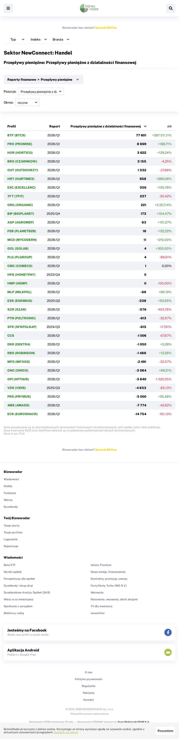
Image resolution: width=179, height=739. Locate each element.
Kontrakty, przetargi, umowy (109, 578)
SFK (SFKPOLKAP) (22, 327)
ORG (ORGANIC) (20, 205)
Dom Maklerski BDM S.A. (134, 722)
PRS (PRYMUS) (19, 396)
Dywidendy (11, 506)
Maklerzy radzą (14, 613)
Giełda (8, 486)
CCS (10, 335)
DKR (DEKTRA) (18, 344)
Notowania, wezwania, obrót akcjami (114, 599)
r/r (170, 126)
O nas (88, 672)
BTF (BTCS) (16, 135)
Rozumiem (165, 731)
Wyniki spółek (13, 572)
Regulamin (88, 686)
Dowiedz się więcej (66, 732)
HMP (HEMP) (17, 283)
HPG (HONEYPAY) (21, 274)
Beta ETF (10, 565)
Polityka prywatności (88, 679)
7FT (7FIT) (15, 196)
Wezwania (97, 592)
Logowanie (11, 539)
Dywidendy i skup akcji (18, 585)
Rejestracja (11, 546)
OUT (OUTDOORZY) (22, 170)
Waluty (8, 500)
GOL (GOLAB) (18, 248)
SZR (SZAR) (16, 309)
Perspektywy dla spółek (19, 578)
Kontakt (88, 699)
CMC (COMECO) (20, 266)
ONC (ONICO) (17, 370)
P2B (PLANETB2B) (21, 231)
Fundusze (10, 493)
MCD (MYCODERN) (22, 240)
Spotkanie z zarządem (18, 606)
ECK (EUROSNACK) (22, 414)
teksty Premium (101, 565)
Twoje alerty (12, 525)
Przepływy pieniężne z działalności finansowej (106, 126)
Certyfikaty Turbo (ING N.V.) (109, 585)
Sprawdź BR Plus (106, 27)
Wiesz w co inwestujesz (18, 599)
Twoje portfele (13, 532)
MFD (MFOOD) (18, 362)
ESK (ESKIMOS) (19, 301)
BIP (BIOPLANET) (20, 213)
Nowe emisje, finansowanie (108, 572)
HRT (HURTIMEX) (21, 179)
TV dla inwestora (101, 606)
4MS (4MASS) (18, 405)
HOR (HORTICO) (20, 152)
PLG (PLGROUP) (19, 257)
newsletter (98, 613)
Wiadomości (11, 479)
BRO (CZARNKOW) (22, 161)
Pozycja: (34, 91)
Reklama (88, 693)
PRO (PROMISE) (19, 144)
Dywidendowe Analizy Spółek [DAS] (27, 592)
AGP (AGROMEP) (20, 222)
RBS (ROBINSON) (21, 353)
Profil (11, 126)
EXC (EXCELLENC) (21, 187)
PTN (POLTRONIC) (21, 318)
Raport (54, 126)
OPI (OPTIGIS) (18, 379)
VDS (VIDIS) (16, 388)
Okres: (22, 102)
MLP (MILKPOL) (19, 292)
